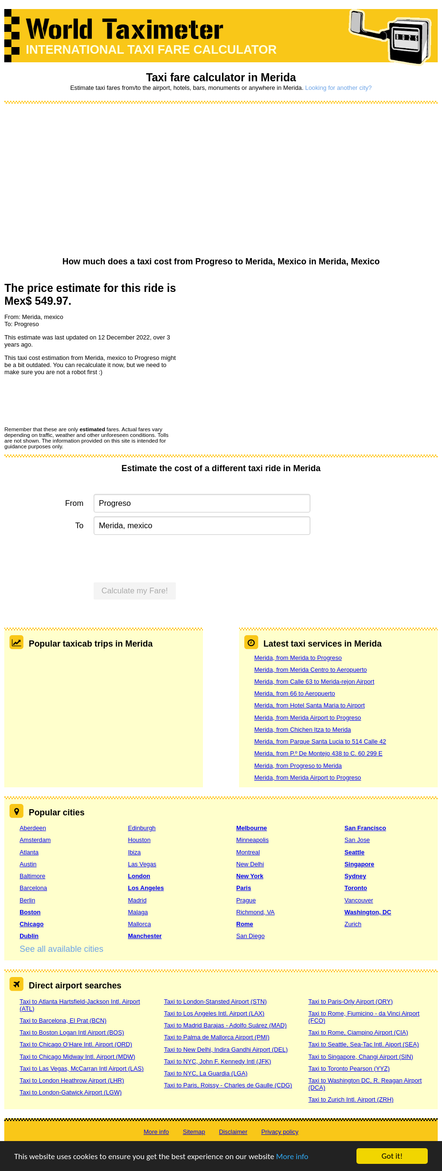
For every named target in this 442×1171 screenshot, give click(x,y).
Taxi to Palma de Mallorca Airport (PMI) (216, 1037)
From (74, 503)
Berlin (27, 900)
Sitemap (194, 1131)
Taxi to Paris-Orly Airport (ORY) (350, 1001)
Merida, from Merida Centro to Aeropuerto (310, 669)
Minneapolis (252, 839)
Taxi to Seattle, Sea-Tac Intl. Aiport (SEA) (363, 1044)
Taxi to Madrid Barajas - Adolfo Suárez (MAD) (225, 1025)
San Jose (357, 839)
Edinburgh (141, 828)
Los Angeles (146, 887)
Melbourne (251, 828)
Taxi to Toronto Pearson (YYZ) (349, 1068)
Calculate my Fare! (135, 590)
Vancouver (359, 900)
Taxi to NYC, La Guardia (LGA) (206, 1073)
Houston (139, 839)
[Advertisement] (221, 180)
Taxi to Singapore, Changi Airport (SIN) (360, 1056)
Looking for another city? (338, 87)
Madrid (137, 900)
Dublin (28, 935)
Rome (244, 924)
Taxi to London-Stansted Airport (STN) (215, 1001)
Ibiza (134, 852)
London (139, 876)
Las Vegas (142, 864)
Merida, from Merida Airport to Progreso (307, 717)
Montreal (248, 852)
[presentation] (76, 400)
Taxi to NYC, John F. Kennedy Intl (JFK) (217, 1061)
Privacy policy (279, 1131)
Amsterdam (34, 839)
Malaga (138, 912)
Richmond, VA (255, 912)
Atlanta (28, 852)
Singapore (360, 864)
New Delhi (250, 864)
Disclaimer (233, 1131)
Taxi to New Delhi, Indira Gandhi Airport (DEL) (226, 1049)
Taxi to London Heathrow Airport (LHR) (71, 1080)
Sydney (355, 876)
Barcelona (33, 887)
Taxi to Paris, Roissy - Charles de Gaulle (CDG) (228, 1085)
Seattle (355, 852)
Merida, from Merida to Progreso (298, 657)
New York (249, 876)
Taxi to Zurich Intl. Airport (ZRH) (351, 1099)
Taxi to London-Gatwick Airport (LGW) (70, 1092)
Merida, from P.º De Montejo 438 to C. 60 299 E (318, 753)
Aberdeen (32, 828)
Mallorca (139, 924)
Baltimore (32, 876)
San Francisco (365, 828)
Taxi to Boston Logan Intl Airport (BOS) (71, 1032)
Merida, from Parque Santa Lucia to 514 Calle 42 (320, 741)
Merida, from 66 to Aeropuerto (294, 693)
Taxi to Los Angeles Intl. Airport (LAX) (214, 1013)
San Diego (250, 935)
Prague (246, 900)
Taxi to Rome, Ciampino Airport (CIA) (358, 1032)
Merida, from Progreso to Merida (298, 765)
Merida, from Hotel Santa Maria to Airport (309, 705)
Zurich (353, 924)
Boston (29, 912)
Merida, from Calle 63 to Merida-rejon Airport (314, 681)
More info (292, 1157)
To (79, 525)
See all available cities (61, 949)
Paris (243, 887)
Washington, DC (368, 912)
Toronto (356, 887)
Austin (28, 864)
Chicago (31, 924)
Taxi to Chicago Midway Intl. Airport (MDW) (77, 1056)
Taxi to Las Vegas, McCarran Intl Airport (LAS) (81, 1068)
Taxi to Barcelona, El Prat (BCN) (62, 1020)
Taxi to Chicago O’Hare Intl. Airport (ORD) (75, 1044)
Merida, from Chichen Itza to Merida (302, 729)
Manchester (145, 935)
